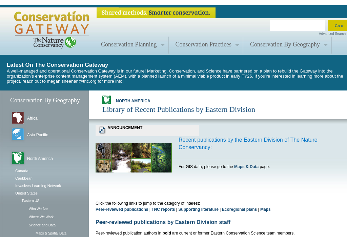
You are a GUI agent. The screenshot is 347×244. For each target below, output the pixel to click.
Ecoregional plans (239, 209)
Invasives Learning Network (38, 186)
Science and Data (42, 225)
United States (26, 193)
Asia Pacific (37, 135)
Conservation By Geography (285, 44)
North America (40, 158)
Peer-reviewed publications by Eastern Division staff (163, 222)
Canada (21, 171)
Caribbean (24, 178)
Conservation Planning (129, 44)
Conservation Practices (203, 44)
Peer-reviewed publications (122, 209)
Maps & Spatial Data (51, 233)
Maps (265, 209)
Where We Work (41, 217)
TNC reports (163, 209)
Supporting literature (198, 209)
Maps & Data (246, 166)
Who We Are (38, 209)
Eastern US (30, 201)
